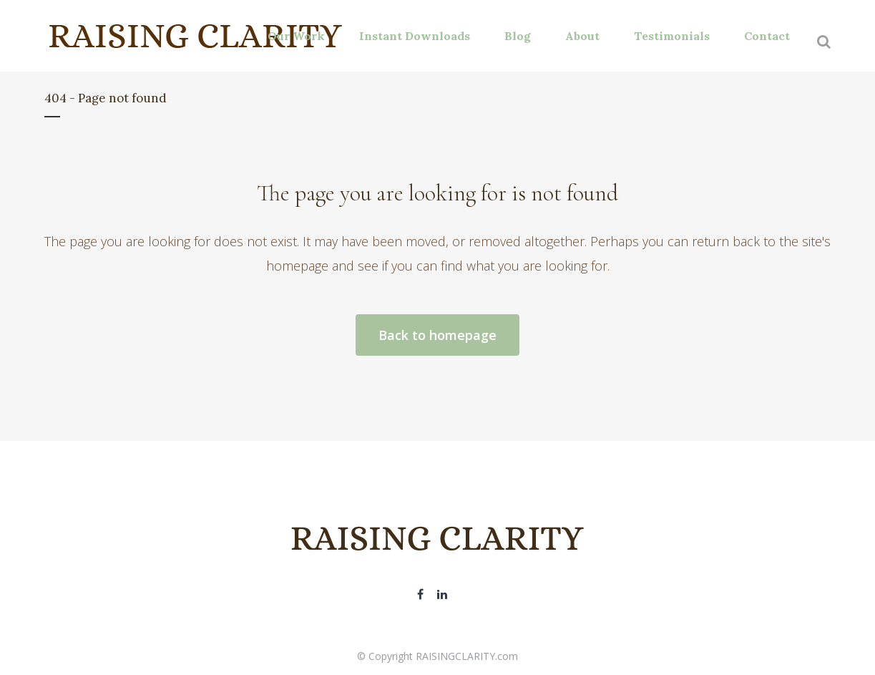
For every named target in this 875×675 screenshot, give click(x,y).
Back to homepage (437, 335)
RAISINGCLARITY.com (467, 656)
